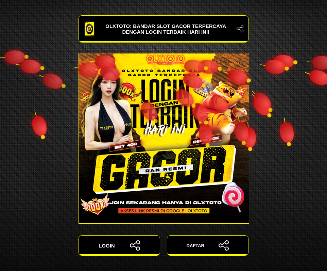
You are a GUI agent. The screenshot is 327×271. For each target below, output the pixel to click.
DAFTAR (208, 245)
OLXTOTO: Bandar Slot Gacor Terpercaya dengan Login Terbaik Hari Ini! (163, 28)
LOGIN (119, 245)
